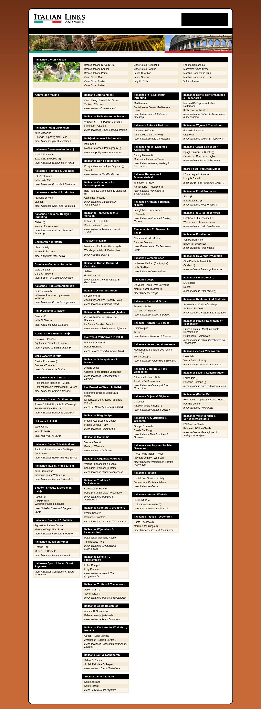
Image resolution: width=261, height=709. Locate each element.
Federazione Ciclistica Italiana (150, 482)
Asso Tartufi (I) (92, 589)
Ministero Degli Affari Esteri (49, 529)
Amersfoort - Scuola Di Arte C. (100, 640)
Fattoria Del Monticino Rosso (100, 537)
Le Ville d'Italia (92, 296)
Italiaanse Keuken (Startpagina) (151, 263)
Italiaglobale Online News (147, 210)
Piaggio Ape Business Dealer (100, 420)
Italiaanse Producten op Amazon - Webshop (53, 297)
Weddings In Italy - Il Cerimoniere (102, 250)
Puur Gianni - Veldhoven (197, 336)
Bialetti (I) (40, 222)
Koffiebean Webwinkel (196, 110)
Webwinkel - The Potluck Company (103, 121)
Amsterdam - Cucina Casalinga (200, 304)
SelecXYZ (40, 316)
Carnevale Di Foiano (95, 488)
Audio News (41, 453)
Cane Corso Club (93, 77)
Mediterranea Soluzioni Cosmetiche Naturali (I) (153, 351)
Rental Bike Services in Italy (149, 478)
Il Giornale (139, 214)
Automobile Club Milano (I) (148, 134)
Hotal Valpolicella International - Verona (56, 387)
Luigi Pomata (91, 569)
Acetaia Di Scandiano (96, 611)
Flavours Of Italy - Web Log (149, 457)
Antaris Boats (91, 367)
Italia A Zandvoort (44, 154)
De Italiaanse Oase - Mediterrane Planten (152, 109)
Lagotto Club (141, 81)
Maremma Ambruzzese (196, 69)
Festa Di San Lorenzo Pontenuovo (103, 492)
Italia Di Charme (43, 320)
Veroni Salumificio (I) (195, 360)
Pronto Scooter (92, 513)
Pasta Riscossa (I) (144, 522)
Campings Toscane (94, 197)
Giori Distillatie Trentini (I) (197, 261)
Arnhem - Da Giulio (194, 308)
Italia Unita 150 (43, 180)
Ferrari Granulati (93, 346)
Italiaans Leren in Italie (96, 221)
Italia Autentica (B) (193, 200)
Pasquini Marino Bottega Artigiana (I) (104, 166)
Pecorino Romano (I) (195, 382)
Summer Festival (143, 242)
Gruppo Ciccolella (143, 426)
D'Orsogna (189, 282)
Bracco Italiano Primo (96, 73)
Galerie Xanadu (92, 275)
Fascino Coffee (192, 403)
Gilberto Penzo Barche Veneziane (102, 371)
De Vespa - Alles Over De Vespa (151, 285)
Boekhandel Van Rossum (48, 408)
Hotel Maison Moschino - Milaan (52, 382)
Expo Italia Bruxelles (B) (48, 158)
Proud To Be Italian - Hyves (149, 453)
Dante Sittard (91, 686)
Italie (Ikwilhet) (142, 267)
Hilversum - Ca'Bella (95, 125)
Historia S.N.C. (43, 547)
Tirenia (137, 332)
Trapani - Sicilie (142, 306)
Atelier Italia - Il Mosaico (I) (148, 186)
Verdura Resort (92, 442)
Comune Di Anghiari (145, 310)
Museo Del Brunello (45, 551)
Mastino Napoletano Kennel (198, 77)
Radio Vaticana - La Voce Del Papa (54, 449)
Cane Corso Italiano (95, 85)
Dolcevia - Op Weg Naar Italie (51, 137)
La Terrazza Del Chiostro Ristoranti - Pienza (104, 401)
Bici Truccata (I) (43, 291)
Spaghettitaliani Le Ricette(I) (199, 152)
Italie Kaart (90, 144)
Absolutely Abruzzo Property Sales (103, 300)
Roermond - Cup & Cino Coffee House (204, 399)
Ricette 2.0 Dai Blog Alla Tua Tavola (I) (56, 404)
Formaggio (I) (191, 378)
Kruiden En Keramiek (46, 226)
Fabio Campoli (92, 565)
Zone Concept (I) (143, 356)
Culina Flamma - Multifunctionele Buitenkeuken (201, 330)
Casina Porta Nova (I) (46, 361)
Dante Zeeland (92, 681)
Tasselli (88, 170)
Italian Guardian (142, 73)
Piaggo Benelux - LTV (96, 424)
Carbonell (139, 401)
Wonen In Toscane (45, 251)
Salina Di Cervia (93, 660)
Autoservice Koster (144, 130)
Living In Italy (42, 247)
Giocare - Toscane (45, 365)
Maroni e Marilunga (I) (146, 526)
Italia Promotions (44, 471)
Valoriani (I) (41, 201)
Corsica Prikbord (44, 273)
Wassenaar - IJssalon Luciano (200, 222)
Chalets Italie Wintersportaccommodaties (49, 502)
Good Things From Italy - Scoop (101, 100)
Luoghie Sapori (192, 178)
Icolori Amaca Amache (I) (147, 504)
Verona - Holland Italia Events (100, 464)
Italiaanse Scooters (94, 517)
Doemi (187, 287)
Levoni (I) (189, 356)
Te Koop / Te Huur (94, 104)
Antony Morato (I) (143, 155)
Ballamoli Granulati (94, 342)
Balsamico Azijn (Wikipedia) (99, 615)
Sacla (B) (189, 196)
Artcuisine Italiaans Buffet (147, 377)
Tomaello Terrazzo (144, 182)
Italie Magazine (43, 133)
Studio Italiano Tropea (96, 225)
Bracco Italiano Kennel (96, 69)
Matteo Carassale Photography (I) (102, 148)
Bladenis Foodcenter (195, 243)
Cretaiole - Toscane (45, 339)
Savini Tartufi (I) (92, 593)
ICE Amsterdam (43, 176)
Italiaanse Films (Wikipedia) (50, 475)
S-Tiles (88, 271)
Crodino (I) (189, 265)
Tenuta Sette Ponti (94, 541)
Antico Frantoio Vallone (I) (148, 405)
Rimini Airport (141, 328)
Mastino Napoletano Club (197, 73)
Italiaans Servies (44, 197)
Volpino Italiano (192, 81)
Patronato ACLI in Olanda (197, 428)
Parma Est (40, 497)
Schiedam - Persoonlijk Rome (100, 468)
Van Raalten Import (194, 239)
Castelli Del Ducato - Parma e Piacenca (100, 319)
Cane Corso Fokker (95, 81)
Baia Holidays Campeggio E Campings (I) (105, 192)
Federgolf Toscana (94, 446)
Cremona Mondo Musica (147, 238)
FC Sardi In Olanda (194, 424)
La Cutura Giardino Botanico (99, 324)
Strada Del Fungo (143, 430)
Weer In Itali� (42, 431)
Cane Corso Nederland (146, 65)
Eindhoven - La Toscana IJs (198, 218)
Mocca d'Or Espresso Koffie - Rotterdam (199, 105)
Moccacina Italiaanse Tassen (149, 159)
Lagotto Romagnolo (194, 65)
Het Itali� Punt (142, 500)
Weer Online (41, 426)
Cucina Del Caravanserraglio (199, 156)
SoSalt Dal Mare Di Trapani (99, 664)
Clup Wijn (189, 134)
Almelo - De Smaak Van (147, 381)
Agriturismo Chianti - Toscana (51, 343)
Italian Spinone (142, 77)
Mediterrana (140, 103)
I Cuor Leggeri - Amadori (197, 174)
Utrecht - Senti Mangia (96, 635)
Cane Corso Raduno (145, 69)
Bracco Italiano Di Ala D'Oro (99, 65)
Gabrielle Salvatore (194, 130)
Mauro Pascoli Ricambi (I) (148, 289)
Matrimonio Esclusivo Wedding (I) (102, 246)
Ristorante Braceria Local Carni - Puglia (102, 394)
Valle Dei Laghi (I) (44, 269)
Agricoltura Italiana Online (49, 525)
